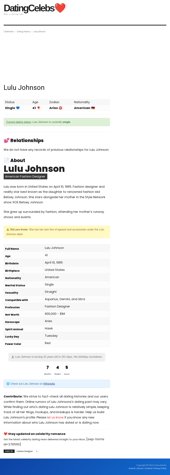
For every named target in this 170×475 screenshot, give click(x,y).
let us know (55, 417)
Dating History (23, 31)
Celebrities (9, 31)
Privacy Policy (159, 468)
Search (132, 468)
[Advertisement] (85, 58)
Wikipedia (49, 383)
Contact (148, 468)
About (140, 468)
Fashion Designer (25, 451)
